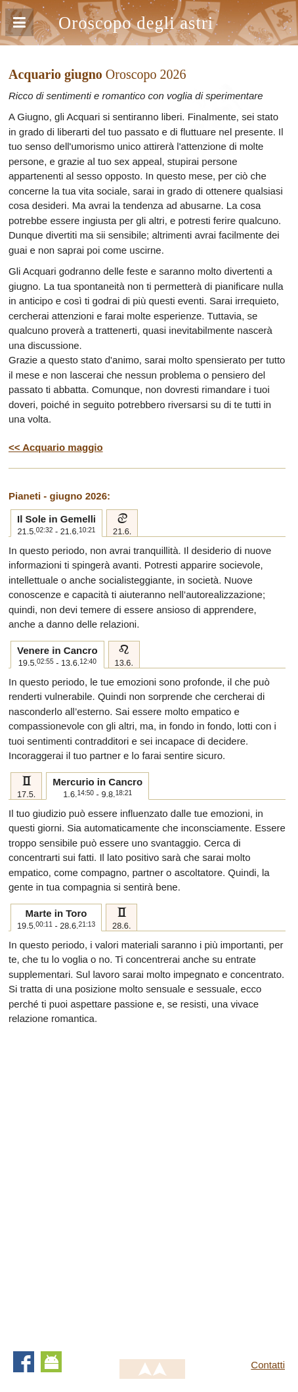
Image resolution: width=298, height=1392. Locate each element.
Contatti (268, 1364)
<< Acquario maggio (56, 447)
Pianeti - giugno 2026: (59, 495)
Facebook (23, 1361)
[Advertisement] (149, 1182)
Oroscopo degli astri (135, 23)
